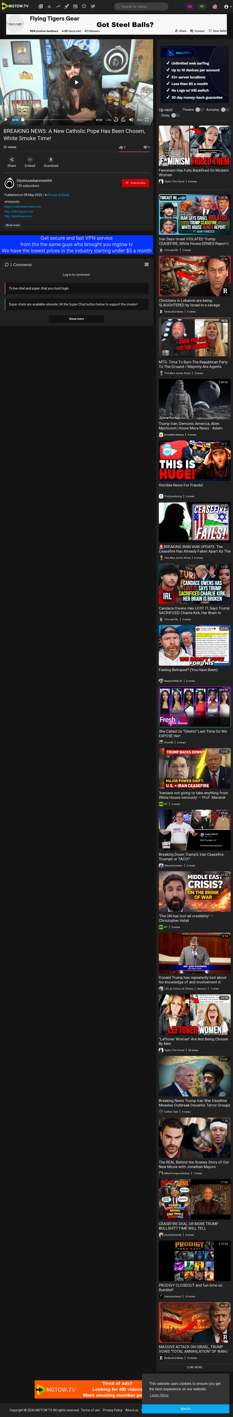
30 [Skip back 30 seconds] (116, 120)
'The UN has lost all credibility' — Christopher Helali (186, 918)
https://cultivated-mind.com (23, 206)
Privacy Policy (112, 1410)
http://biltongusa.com (19, 211)
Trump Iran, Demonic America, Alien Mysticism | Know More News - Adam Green (191, 428)
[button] (214, 6)
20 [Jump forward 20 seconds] (123, 120)
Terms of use (90, 1410)
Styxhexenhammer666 (34, 180)
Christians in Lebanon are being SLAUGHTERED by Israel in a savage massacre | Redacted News (189, 305)
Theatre (188, 109)
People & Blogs (58, 195)
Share (12, 162)
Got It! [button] (185, 1409)
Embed (30, 162)
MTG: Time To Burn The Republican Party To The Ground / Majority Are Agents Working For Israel (193, 366)
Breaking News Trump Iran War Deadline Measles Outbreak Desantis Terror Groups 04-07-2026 (194, 1105)
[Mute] (131, 119)
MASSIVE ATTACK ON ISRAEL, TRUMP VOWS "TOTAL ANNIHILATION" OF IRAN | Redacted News (193, 1351)
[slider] (57, 119)
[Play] (6, 119)
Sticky (165, 115)
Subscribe (135, 183)
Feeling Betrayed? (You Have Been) (188, 669)
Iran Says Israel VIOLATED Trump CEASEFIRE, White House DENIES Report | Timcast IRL (193, 243)
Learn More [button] (159, 1395)
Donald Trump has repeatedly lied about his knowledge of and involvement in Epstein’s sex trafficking (192, 982)
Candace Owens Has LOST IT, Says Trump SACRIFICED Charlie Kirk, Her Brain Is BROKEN (194, 613)
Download (51, 162)
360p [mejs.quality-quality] (139, 120)
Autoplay (212, 109)
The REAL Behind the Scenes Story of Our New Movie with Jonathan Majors (194, 1164)
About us (131, 1410)
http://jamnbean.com (18, 216)
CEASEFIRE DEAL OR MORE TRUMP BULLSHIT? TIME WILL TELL (188, 1226)
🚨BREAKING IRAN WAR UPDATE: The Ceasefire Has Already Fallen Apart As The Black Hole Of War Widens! (194, 551)
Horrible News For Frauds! (181, 485)
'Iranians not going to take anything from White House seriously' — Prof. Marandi (193, 795)
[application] (76, 82)
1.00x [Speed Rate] (108, 120)
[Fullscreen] (146, 119)
